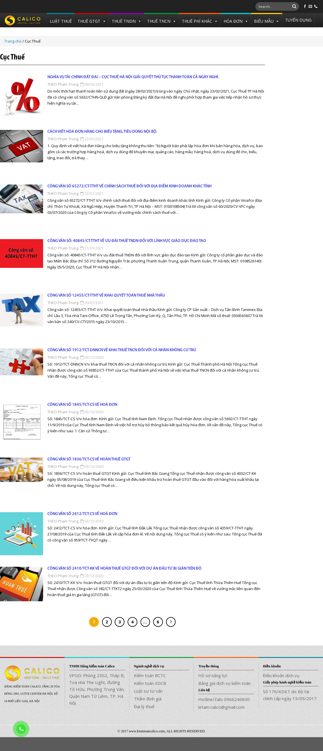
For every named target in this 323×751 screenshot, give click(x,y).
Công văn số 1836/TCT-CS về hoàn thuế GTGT (88, 459)
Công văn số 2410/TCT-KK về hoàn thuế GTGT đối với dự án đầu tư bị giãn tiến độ (124, 568)
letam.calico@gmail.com (221, 707)
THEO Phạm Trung (62, 84)
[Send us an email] (310, 7)
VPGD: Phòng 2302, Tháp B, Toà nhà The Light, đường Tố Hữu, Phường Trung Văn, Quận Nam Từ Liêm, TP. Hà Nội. (97, 689)
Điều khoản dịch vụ (281, 675)
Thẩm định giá (148, 699)
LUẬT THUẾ (61, 21)
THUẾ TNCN (158, 21)
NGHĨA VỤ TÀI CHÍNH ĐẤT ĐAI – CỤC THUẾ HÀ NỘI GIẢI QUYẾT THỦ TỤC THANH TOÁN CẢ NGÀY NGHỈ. (133, 77)
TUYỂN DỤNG (298, 20)
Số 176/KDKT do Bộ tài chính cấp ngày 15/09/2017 (290, 695)
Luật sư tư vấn (148, 691)
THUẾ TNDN (124, 21)
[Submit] (294, 6)
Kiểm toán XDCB (150, 683)
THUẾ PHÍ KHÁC (197, 21)
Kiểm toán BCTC (150, 675)
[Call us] (316, 7)
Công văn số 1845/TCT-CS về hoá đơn (82, 405)
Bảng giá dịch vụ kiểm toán (224, 683)
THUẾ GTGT (89, 21)
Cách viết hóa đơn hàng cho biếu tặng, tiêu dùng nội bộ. (102, 132)
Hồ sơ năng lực (213, 675)
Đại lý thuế (144, 706)
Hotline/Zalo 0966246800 (224, 699)
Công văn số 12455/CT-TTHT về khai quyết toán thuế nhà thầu (106, 295)
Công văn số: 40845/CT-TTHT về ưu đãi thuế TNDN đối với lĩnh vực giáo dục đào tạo (126, 241)
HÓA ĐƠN (233, 21)
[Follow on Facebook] (305, 7)
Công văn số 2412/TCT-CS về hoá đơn (82, 514)
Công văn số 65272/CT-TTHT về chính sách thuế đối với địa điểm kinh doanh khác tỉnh (129, 186)
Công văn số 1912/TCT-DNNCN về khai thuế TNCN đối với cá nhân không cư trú (121, 350)
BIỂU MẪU (264, 21)
